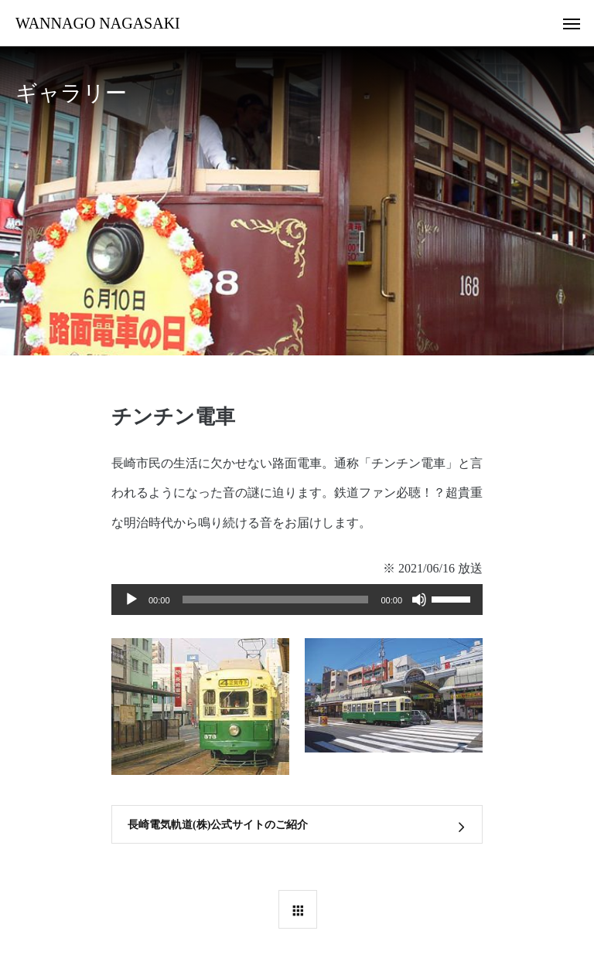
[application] (297, 599)
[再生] (131, 599)
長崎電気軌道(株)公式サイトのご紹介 (218, 825)
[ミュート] (419, 599)
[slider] (276, 599)
